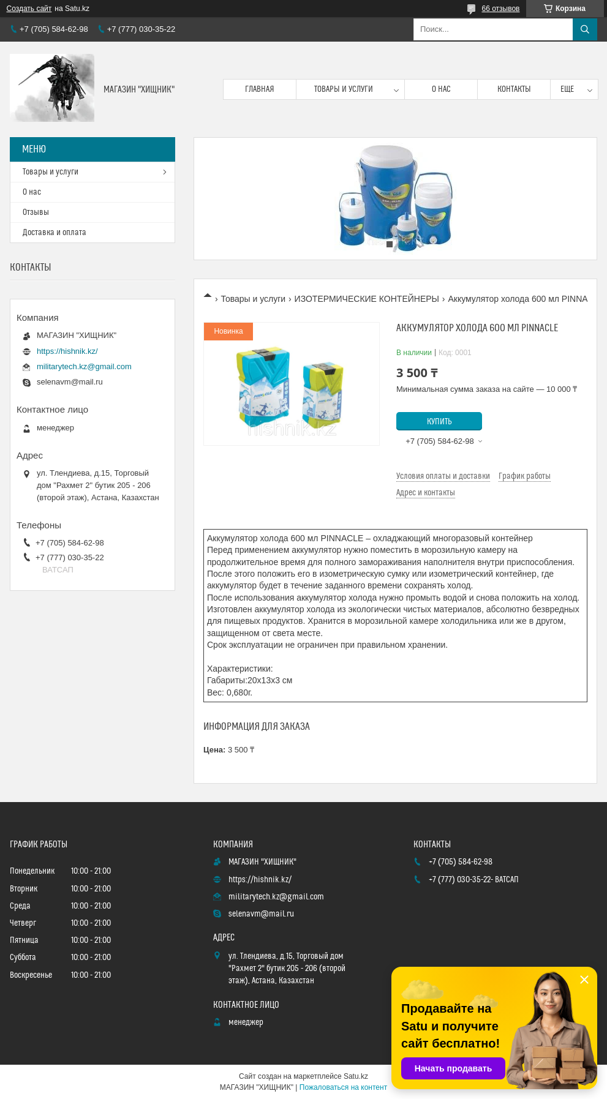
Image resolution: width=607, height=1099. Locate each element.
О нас (441, 89)
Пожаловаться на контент (343, 1087)
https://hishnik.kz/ (67, 351)
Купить (439, 422)
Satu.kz (356, 1076)
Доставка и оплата (54, 233)
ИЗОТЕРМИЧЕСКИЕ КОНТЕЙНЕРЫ (367, 299)
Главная (259, 89)
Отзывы (36, 212)
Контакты (514, 89)
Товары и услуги (343, 89)
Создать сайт (29, 8)
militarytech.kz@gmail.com (84, 366)
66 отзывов (500, 8)
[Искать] (585, 29)
